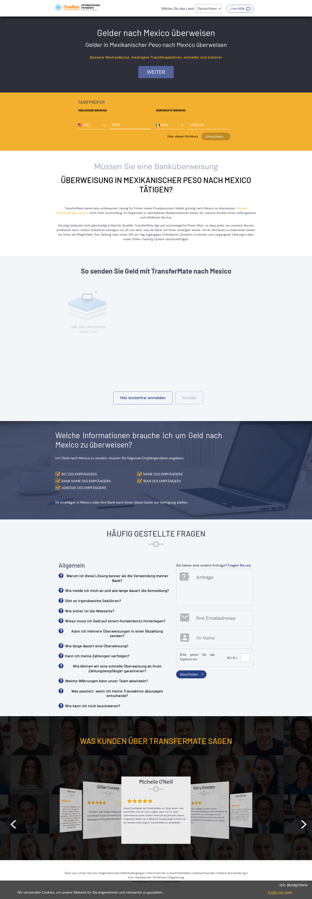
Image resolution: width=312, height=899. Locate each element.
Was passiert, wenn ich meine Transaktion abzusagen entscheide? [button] (117, 693)
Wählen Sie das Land (177, 8)
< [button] (13, 823)
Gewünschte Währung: (171, 110)
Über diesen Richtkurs (182, 136)
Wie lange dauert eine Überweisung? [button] (96, 645)
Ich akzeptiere (293, 885)
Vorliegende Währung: (92, 110)
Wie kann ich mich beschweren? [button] (92, 705)
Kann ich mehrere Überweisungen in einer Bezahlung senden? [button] (117, 633)
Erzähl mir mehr (280, 892)
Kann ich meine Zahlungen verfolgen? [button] (97, 655)
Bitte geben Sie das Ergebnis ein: (197, 657)
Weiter (156, 72)
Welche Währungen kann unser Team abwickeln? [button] (106, 680)
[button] (240, 9)
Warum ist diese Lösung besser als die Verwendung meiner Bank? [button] (117, 578)
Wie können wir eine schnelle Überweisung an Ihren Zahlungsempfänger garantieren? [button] (117, 668)
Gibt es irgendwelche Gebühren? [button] (93, 600)
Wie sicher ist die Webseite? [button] (89, 610)
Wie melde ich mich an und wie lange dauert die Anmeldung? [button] (117, 590)
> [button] (304, 823)
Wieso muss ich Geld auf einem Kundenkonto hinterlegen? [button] (115, 620)
